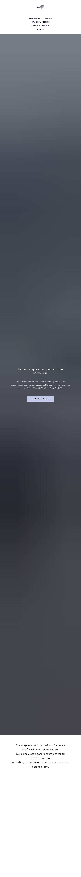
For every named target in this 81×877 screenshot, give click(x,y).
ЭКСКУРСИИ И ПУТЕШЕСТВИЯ (40, 18)
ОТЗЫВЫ (40, 30)
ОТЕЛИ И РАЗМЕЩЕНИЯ (41, 22)
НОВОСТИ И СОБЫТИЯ (40, 26)
